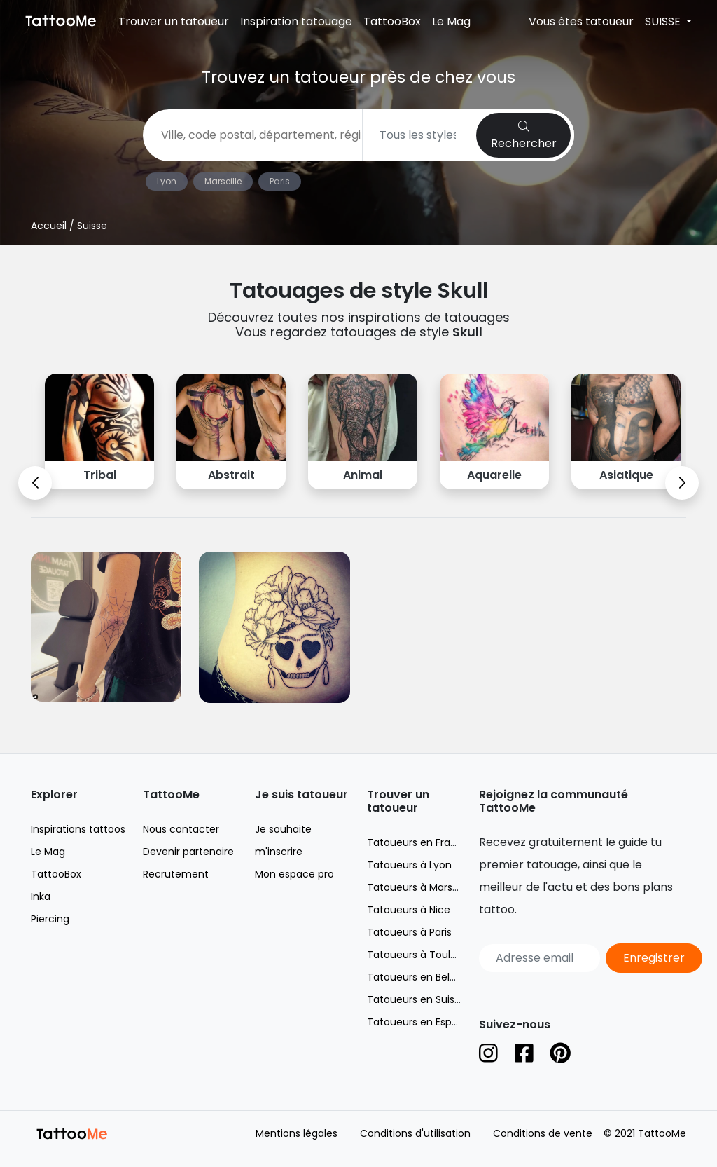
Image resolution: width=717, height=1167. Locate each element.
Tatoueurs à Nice (408, 910)
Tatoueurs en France (418, 842)
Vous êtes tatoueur (581, 21)
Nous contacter (181, 829)
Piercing (50, 919)
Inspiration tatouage (296, 21)
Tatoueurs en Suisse (416, 999)
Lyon (166, 181)
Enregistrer (654, 958)
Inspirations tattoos (78, 829)
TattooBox (392, 21)
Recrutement (176, 874)
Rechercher (524, 136)
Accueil (49, 226)
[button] (35, 483)
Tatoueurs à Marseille (419, 887)
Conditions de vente (542, 1133)
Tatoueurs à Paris (409, 932)
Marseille (223, 181)
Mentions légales (296, 1133)
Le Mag (451, 21)
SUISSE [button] (664, 21)
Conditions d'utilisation (415, 1133)
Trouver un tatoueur (173, 21)
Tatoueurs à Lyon (409, 865)
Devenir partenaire (188, 852)
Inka (40, 896)
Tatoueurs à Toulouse (420, 955)
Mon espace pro (294, 874)
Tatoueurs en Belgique (422, 977)
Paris (280, 181)
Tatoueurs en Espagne (422, 1022)
